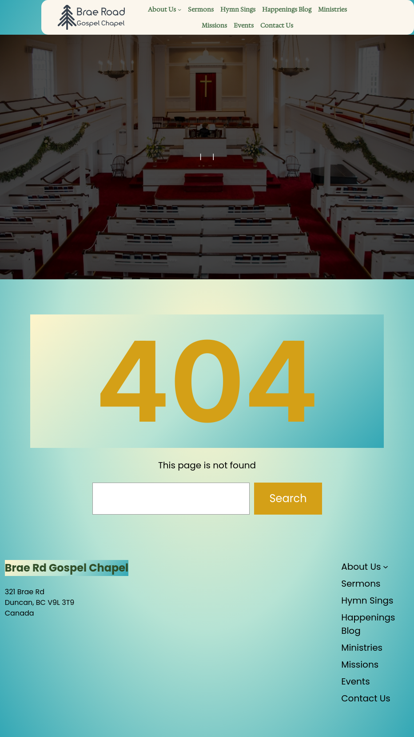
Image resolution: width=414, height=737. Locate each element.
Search (288, 498)
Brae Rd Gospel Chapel (66, 567)
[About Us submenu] (179, 9)
